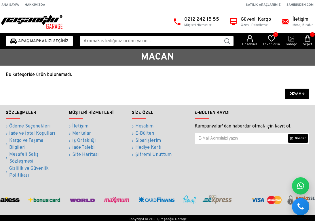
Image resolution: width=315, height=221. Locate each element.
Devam (295, 94)
